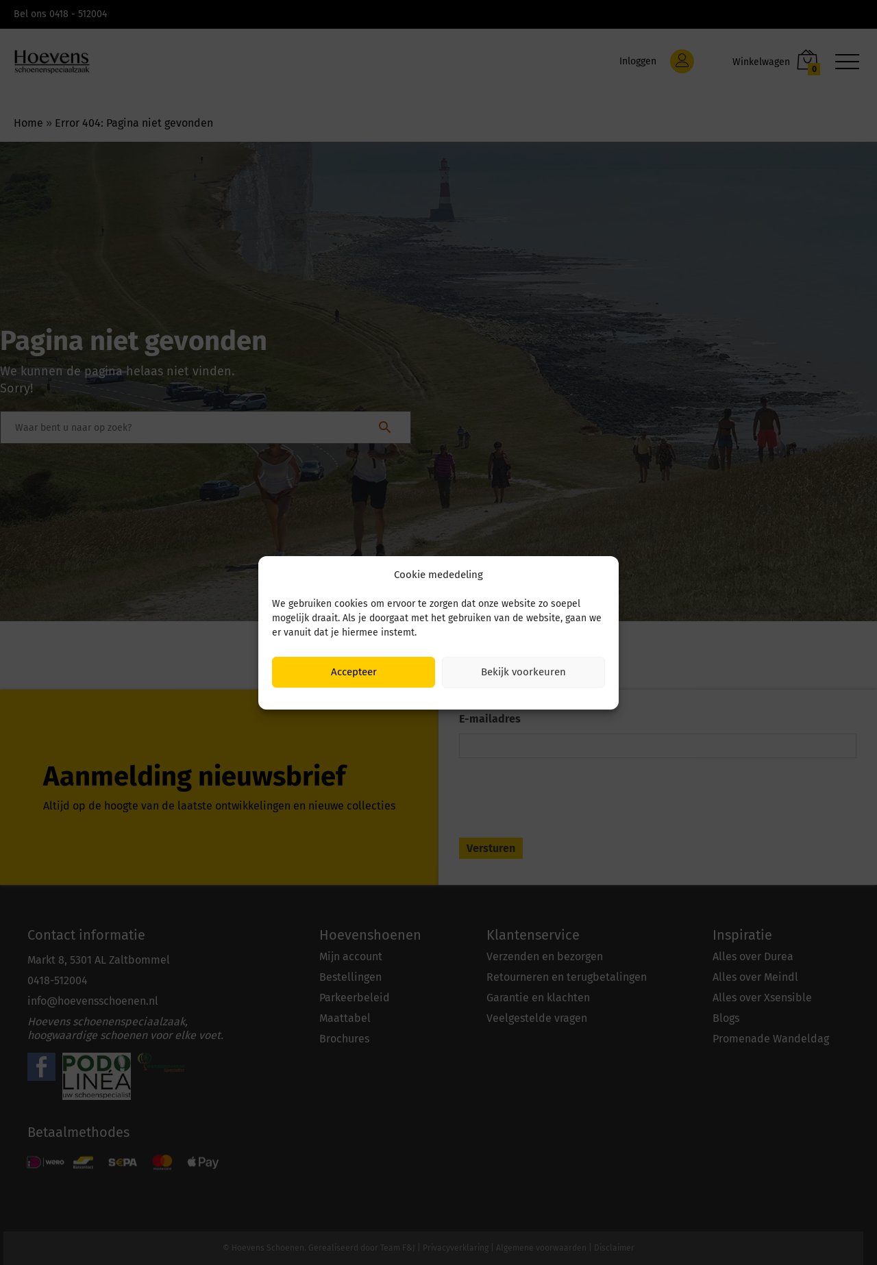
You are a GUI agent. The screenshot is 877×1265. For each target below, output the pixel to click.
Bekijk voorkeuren (523, 672)
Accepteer (354, 672)
